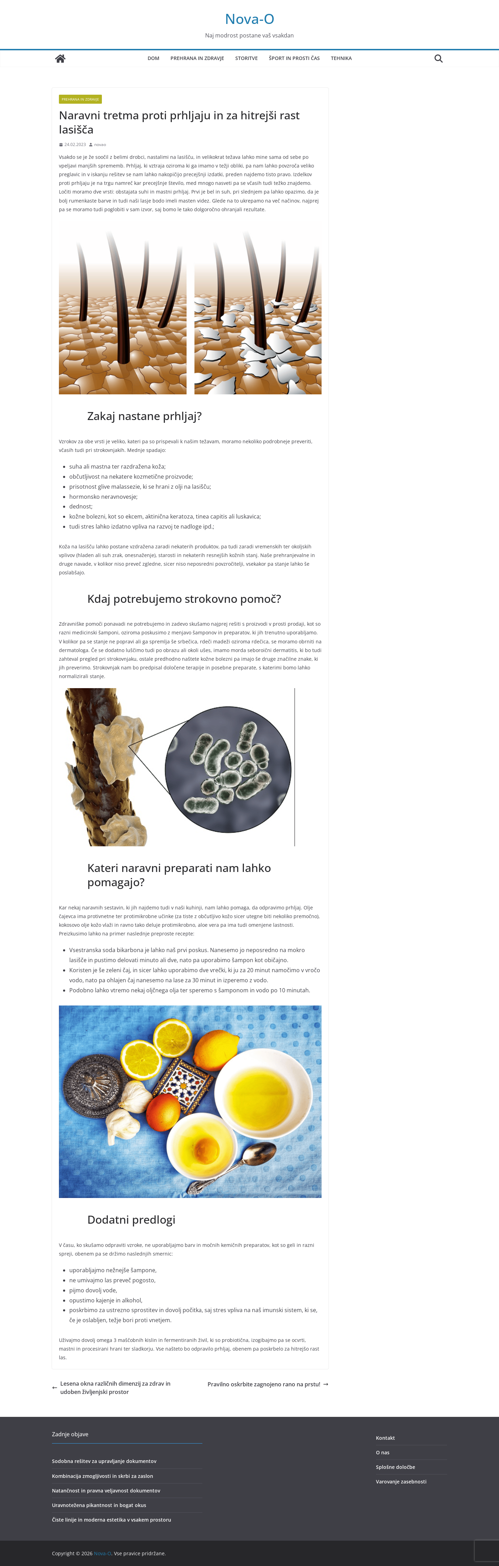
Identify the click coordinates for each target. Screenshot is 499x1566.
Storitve (246, 58)
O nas (382, 1452)
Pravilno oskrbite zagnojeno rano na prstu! (268, 1384)
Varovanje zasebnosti (401, 1481)
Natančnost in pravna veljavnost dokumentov (106, 1490)
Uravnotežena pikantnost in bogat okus (99, 1505)
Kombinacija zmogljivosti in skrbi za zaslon (102, 1476)
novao (100, 144)
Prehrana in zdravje (197, 58)
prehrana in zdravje (80, 99)
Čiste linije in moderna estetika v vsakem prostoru (111, 1519)
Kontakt (385, 1438)
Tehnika (341, 58)
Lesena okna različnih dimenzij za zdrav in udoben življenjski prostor (111, 1388)
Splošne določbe (395, 1467)
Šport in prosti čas (294, 58)
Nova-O (249, 18)
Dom (153, 58)
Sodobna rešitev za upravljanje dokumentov (104, 1461)
